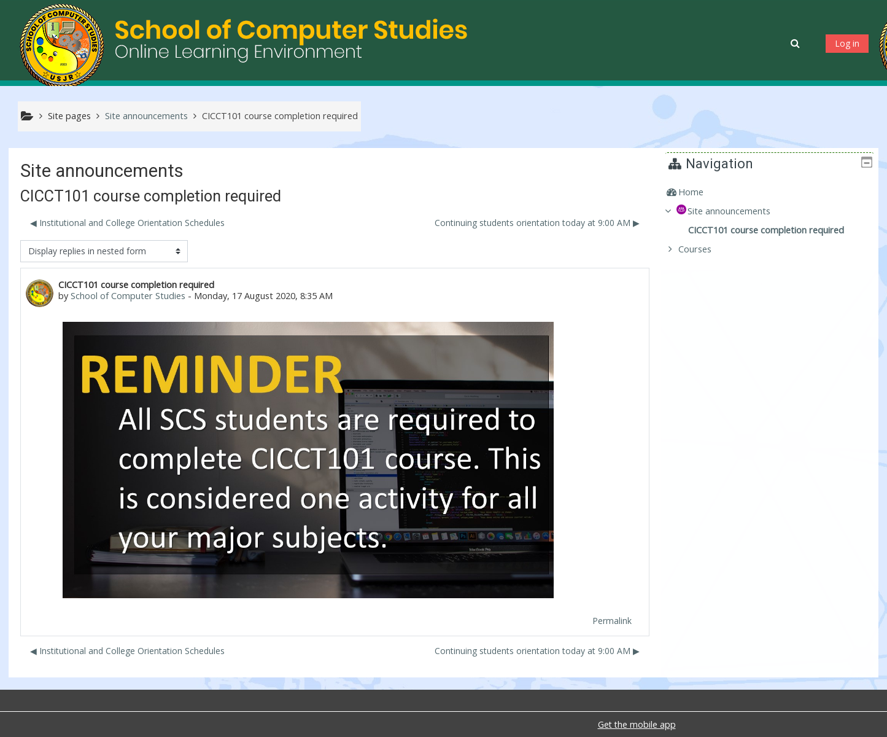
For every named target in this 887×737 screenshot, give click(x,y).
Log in (847, 43)
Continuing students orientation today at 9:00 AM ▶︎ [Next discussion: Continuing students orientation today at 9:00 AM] (537, 222)
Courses (704, 249)
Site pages (69, 116)
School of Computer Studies (128, 296)
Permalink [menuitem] (612, 620)
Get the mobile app (637, 724)
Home (700, 192)
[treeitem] (774, 192)
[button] (796, 43)
